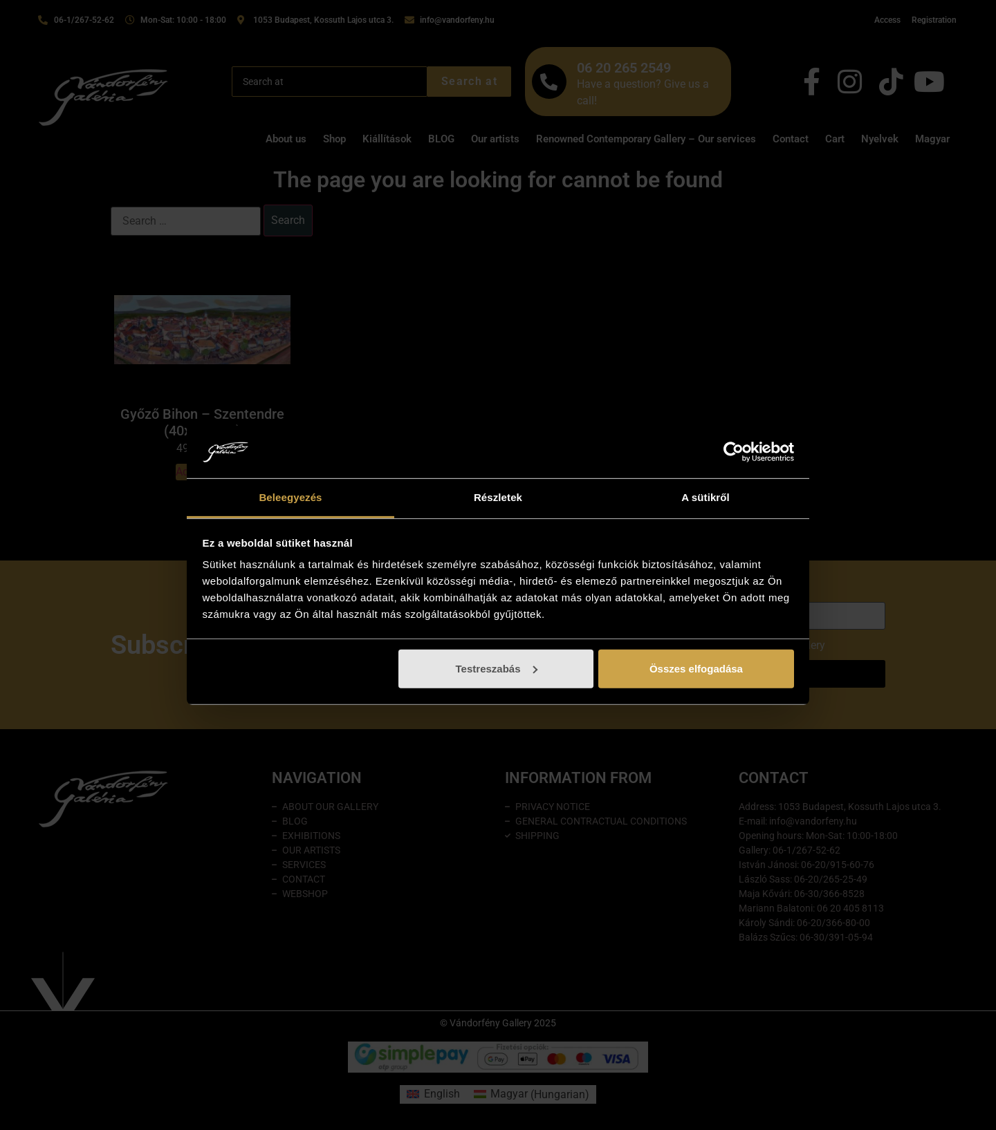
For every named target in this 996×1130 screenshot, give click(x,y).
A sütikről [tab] (705, 497)
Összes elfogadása (696, 669)
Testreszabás (496, 669)
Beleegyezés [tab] (290, 497)
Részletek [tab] (498, 497)
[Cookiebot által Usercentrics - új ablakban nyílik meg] (733, 452)
